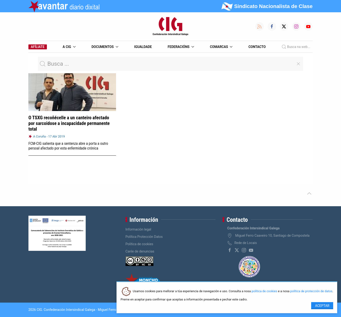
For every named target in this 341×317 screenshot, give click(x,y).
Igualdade (143, 47)
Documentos (104, 47)
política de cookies (264, 291)
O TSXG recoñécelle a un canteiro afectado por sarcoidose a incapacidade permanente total (69, 123)
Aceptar (322, 306)
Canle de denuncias (140, 251)
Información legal (138, 229)
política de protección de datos (311, 291)
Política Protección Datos (144, 237)
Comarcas (221, 47)
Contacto (257, 47)
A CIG (69, 47)
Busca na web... (296, 46)
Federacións (181, 47)
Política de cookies (139, 244)
